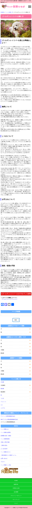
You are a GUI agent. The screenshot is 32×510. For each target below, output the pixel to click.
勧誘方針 (16, 484)
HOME (16, 480)
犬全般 (2, 382)
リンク (16, 503)
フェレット (3, 401)
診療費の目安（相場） (6, 435)
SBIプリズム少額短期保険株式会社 (9, 419)
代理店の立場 (16, 488)
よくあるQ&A (4, 448)
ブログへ (3, 461)
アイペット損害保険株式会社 (8, 416)
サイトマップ (16, 499)
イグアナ (3, 408)
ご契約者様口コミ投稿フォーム (8, 455)
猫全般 (2, 388)
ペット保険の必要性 (6, 432)
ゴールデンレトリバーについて (9, 299)
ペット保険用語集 (5, 439)
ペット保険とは (4, 429)
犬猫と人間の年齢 (5, 442)
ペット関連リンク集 (6, 465)
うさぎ (2, 398)
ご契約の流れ (4, 445)
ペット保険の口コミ (6, 452)
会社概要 (16, 492)
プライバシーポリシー (16, 495)
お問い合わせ (4, 458)
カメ (2, 405)
